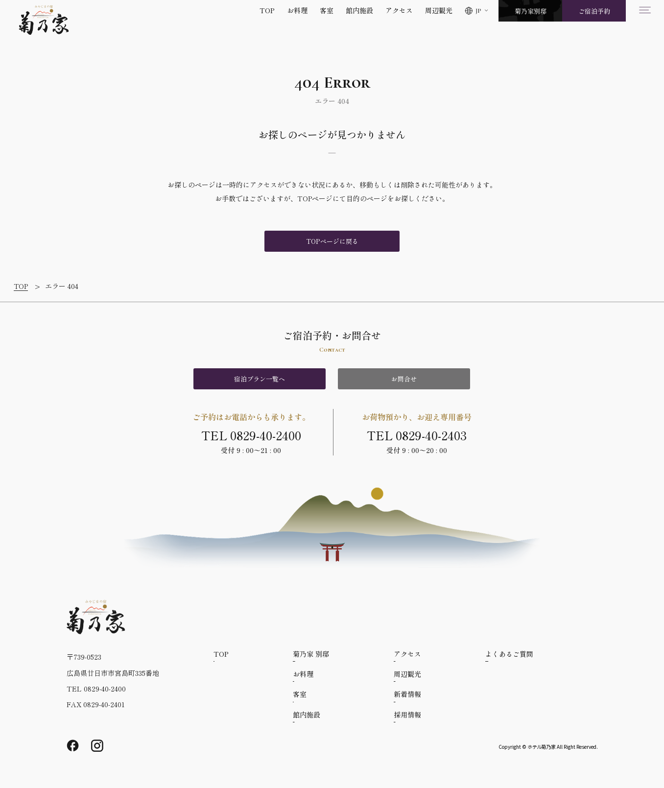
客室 (326, 10)
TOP (267, 10)
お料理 (297, 10)
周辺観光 (438, 10)
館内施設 (359, 10)
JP (478, 11)
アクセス (399, 10)
